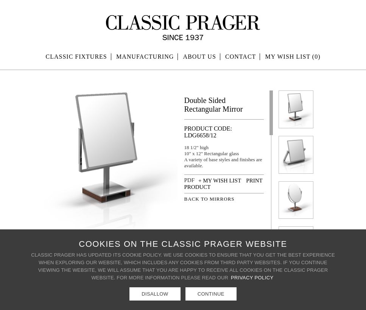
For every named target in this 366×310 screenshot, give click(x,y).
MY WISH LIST (293, 56)
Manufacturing (145, 56)
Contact (240, 56)
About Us (199, 56)
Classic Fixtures (76, 56)
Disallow (155, 294)
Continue (211, 294)
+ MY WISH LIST (219, 181)
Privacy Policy (252, 277)
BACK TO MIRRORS (209, 199)
